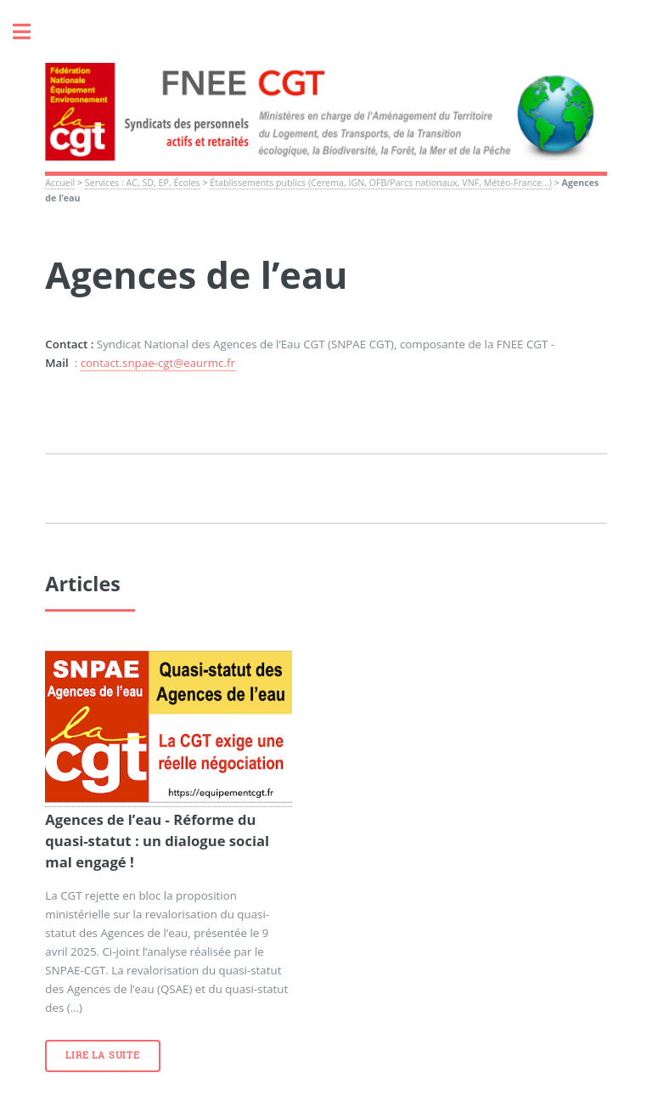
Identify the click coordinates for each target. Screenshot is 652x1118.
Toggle (30, 32)
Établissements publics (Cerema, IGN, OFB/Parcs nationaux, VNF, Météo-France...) (381, 183)
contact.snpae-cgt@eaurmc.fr (158, 362)
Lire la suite (102, 1055)
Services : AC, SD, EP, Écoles (142, 183)
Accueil (60, 183)
